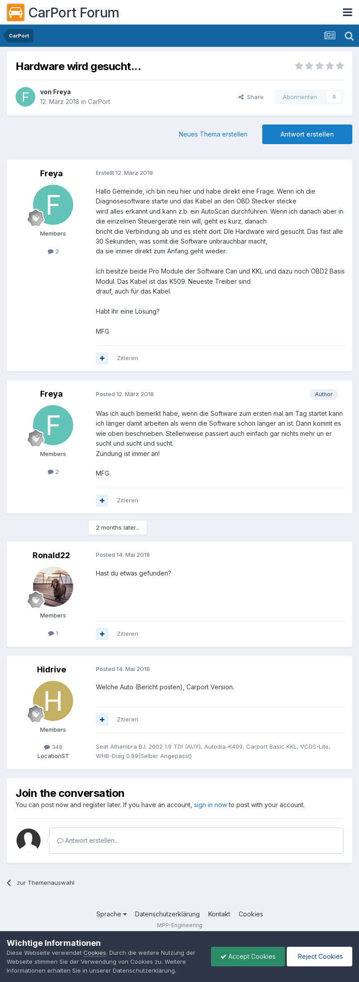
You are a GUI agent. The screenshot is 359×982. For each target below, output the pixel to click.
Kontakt (219, 914)
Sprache (111, 914)
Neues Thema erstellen (213, 134)
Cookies (251, 914)
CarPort (99, 101)
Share (251, 96)
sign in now (210, 804)
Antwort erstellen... (88, 840)
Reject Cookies (319, 956)
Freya (62, 91)
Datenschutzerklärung (167, 914)
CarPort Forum (63, 12)
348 (53, 746)
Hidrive (51, 669)
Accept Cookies (248, 956)
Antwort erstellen (307, 134)
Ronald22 (51, 555)
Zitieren (127, 357)
